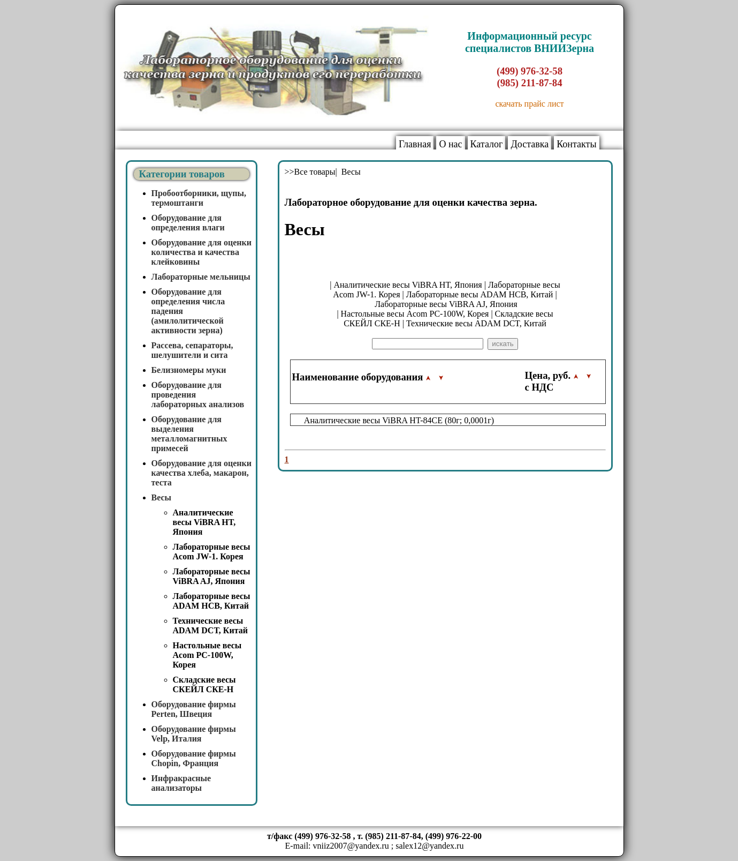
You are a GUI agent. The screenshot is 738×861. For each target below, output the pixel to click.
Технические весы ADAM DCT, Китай (210, 625)
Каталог (486, 144)
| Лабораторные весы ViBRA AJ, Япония (464, 299)
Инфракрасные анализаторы (181, 783)
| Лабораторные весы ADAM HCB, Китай (477, 294)
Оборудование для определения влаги (188, 222)
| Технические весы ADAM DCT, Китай (474, 323)
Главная (415, 144)
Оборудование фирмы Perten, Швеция (193, 709)
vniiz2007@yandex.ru (351, 845)
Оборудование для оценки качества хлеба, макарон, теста (201, 473)
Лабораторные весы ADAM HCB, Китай (211, 601)
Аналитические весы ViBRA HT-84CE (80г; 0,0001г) (399, 420)
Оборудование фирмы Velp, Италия (193, 733)
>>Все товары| (312, 171)
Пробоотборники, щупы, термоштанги (199, 198)
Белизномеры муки (188, 370)
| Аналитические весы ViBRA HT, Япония (406, 284)
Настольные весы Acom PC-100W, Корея (207, 655)
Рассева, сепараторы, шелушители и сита (192, 350)
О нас (450, 144)
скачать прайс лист (529, 103)
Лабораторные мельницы (200, 276)
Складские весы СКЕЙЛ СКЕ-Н (204, 684)
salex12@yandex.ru (429, 845)
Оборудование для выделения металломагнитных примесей (189, 434)
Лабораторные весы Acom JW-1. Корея (211, 551)
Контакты (576, 144)
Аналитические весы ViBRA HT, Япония (204, 522)
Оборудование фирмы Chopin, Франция (193, 758)
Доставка (530, 144)
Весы (161, 497)
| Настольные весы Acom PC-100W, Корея (413, 313)
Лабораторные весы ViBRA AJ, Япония (211, 576)
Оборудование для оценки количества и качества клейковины (201, 252)
